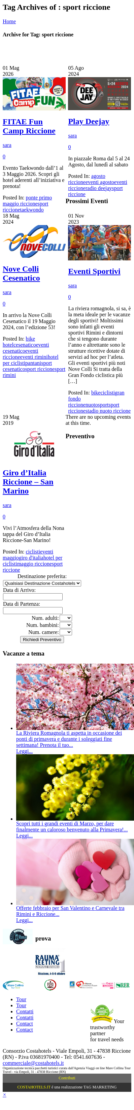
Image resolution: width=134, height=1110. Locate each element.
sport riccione (40, 369)
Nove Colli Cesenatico (21, 273)
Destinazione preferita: (42, 576)
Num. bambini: (42, 625)
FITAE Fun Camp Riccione (29, 126)
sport (103, 405)
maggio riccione (34, 564)
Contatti (25, 1011)
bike (96, 392)
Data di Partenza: (21, 604)
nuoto (92, 405)
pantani (33, 363)
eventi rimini (34, 357)
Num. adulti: (45, 618)
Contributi (67, 1078)
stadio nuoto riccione (108, 411)
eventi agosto (100, 182)
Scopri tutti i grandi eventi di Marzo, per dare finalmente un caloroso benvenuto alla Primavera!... (72, 826)
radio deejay (99, 188)
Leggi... (24, 751)
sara (7, 145)
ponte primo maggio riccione (27, 201)
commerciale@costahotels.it (33, 1063)
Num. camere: (43, 632)
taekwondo (32, 210)
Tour (21, 999)
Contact (24, 1023)
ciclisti (107, 392)
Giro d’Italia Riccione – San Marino (28, 481)
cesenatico (24, 345)
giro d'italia (31, 558)
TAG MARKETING (100, 1087)
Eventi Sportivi (94, 271)
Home (9, 21)
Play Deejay (88, 121)
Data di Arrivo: (19, 590)
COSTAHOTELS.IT (34, 1087)
